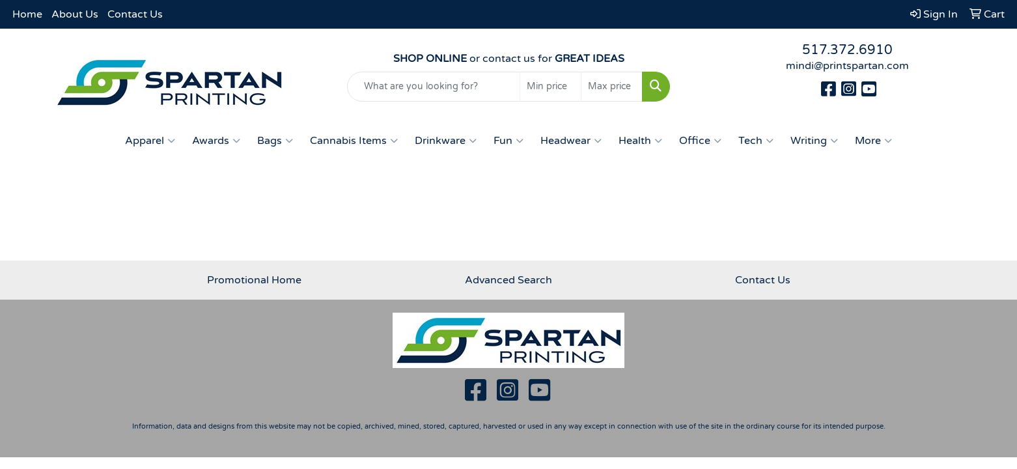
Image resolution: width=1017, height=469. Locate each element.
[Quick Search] (434, 87)
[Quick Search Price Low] (550, 87)
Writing (814, 141)
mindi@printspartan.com (847, 65)
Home (27, 14)
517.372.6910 (847, 50)
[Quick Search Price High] (612, 87)
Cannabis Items (354, 141)
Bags (275, 141)
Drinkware (446, 141)
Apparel (150, 141)
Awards (216, 141)
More (873, 141)
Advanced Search (508, 280)
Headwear (571, 141)
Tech (755, 141)
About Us (74, 14)
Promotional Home (254, 280)
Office (700, 141)
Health (640, 141)
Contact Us (135, 14)
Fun (508, 141)
